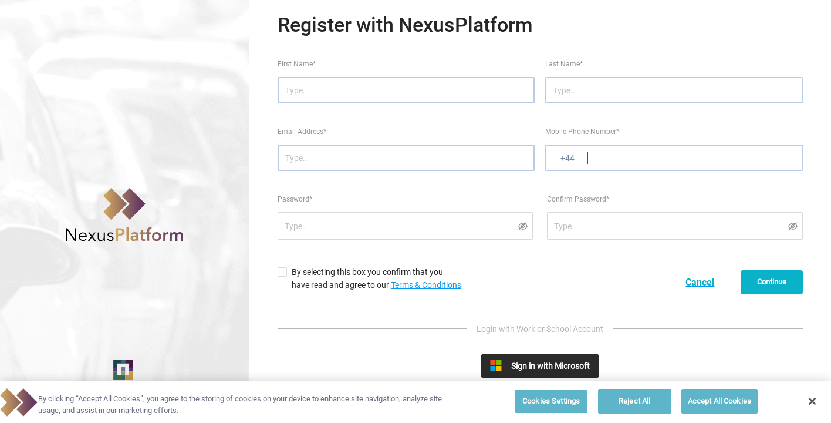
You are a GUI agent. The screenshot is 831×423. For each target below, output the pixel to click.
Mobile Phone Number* (582, 131)
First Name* (297, 64)
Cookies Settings (551, 401)
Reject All (634, 401)
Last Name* (564, 64)
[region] (415, 402)
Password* (295, 199)
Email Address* (302, 131)
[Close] (812, 401)
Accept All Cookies (719, 401)
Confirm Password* (578, 199)
